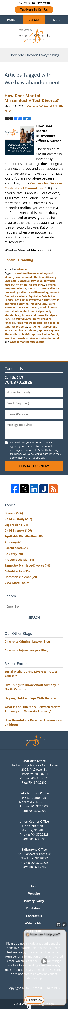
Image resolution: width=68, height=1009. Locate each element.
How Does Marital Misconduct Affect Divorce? (32, 98)
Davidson (37, 281)
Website (34, 894)
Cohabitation (17, 571)
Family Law (12, 300)
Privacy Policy (34, 901)
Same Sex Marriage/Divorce (27, 565)
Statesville (11, 334)
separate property (16, 326)
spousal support (49, 330)
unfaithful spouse (30, 334)
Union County (51, 334)
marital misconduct (17, 311)
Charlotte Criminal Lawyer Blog (27, 641)
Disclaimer (34, 908)
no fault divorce (22, 319)
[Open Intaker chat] (29, 1007)
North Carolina (42, 319)
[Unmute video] (45, 961)
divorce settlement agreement (40, 292)
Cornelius (24, 281)
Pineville (10, 322)
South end (30, 330)
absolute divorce (25, 273)
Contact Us (34, 916)
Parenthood (16, 548)
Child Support (18, 531)
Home (11, 20)
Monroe (27, 315)
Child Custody (18, 519)
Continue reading (19, 260)
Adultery (14, 554)
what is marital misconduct (27, 342)
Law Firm (22, 307)
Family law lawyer (31, 300)
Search (34, 618)
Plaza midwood (26, 322)
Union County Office (34, 821)
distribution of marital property (24, 284)
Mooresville (41, 315)
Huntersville (51, 300)
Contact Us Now (34, 466)
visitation (10, 338)
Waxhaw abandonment (44, 338)
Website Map (34, 923)
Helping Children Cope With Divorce (30, 698)
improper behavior (16, 303)
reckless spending (48, 322)
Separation (16, 525)
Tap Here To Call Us (34, 9)
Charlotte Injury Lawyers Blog (26, 650)
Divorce (22, 269)
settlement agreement (43, 326)
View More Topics (17, 583)
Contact (34, 20)
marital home (48, 307)
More (56, 20)
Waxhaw (23, 338)
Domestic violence (16, 296)
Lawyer (33, 307)
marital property (40, 311)
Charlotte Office (34, 761)
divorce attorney (38, 288)
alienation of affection (30, 277)
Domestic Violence (21, 577)
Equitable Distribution (42, 296)
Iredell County (38, 303)
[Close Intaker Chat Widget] (64, 924)
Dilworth (49, 281)
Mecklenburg (13, 315)
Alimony (13, 542)
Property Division (20, 560)
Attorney (51, 277)
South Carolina (14, 330)
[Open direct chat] (58, 924)
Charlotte (10, 281)
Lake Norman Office (34, 793)
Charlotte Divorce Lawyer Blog (34, 36)
